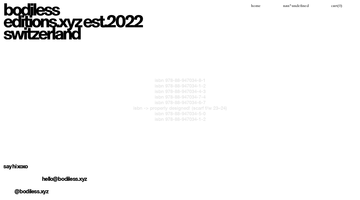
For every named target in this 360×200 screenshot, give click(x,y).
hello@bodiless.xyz (64, 179)
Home (256, 6)
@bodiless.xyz (31, 191)
